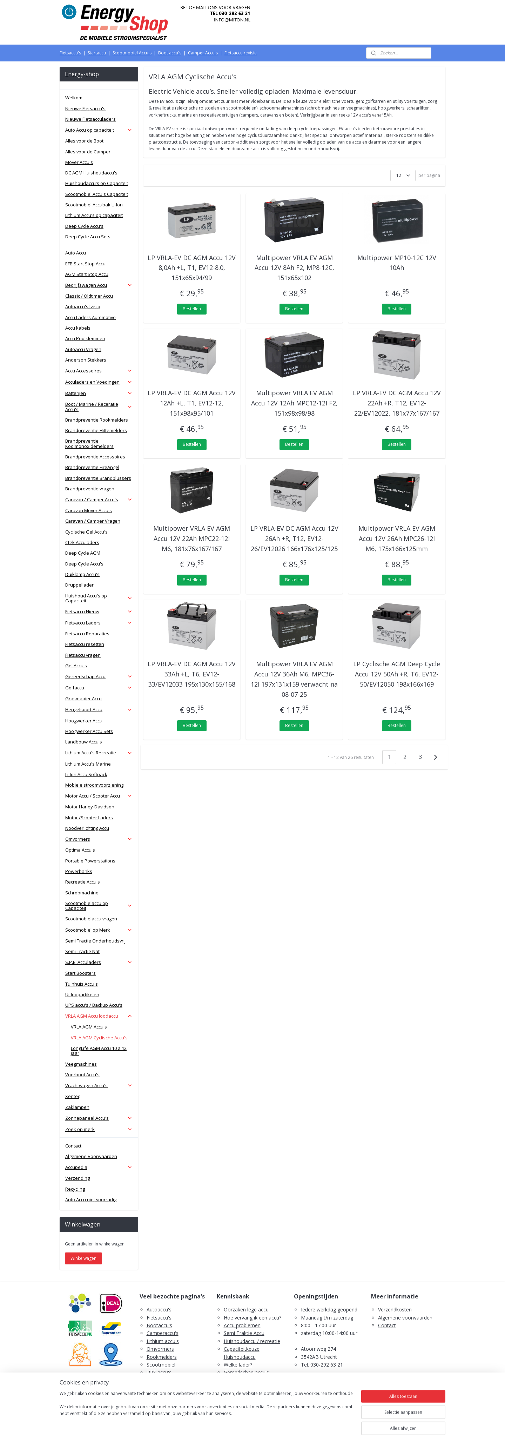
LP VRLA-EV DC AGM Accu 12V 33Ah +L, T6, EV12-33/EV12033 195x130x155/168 (192, 674)
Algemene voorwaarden (405, 1317)
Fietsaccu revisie (240, 53)
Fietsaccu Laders (99, 623)
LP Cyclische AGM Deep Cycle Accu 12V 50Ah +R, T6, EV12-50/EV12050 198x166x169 (397, 674)
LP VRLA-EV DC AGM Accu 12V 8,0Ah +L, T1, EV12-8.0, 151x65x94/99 (192, 267)
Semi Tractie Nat (82, 951)
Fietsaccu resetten (84, 644)
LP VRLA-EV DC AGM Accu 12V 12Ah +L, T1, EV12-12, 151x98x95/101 (192, 403)
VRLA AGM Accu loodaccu (99, 1016)
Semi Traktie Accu (244, 1333)
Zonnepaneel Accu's (99, 1118)
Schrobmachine (82, 893)
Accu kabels (77, 328)
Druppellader (79, 585)
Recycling (75, 1189)
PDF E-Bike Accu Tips (248, 1396)
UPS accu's (159, 1372)
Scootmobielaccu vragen (91, 918)
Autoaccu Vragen (83, 349)
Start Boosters (80, 973)
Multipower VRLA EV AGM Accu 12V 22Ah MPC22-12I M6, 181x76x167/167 (192, 538)
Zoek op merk (99, 1129)
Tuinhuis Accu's (81, 984)
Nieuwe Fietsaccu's (85, 108)
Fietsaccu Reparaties (87, 633)
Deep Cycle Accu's (84, 226)
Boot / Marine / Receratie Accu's (99, 406)
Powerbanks (78, 871)
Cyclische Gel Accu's (86, 532)
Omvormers (99, 839)
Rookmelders (162, 1357)
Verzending (77, 1178)
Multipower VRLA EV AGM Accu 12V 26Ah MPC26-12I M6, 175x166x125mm (396, 538)
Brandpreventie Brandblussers (98, 478)
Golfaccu (99, 688)
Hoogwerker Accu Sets (89, 731)
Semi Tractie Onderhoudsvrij (95, 941)
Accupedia (99, 1167)
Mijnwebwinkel (327, 1422)
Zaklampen (77, 1107)
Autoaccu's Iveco (82, 306)
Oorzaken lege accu (246, 1309)
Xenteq (73, 1096)
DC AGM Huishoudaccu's (91, 173)
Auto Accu (75, 253)
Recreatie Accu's (82, 882)
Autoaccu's (159, 1309)
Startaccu (97, 53)
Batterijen (99, 393)
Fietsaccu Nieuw (99, 611)
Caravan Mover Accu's (88, 510)
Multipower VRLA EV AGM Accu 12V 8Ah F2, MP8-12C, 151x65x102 (294, 267)
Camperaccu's (163, 1333)
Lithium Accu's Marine (88, 764)
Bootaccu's (159, 1325)
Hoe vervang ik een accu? (252, 1317)
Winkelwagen (83, 1258)
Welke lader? (238, 1364)
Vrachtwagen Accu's (99, 1085)
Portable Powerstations (90, 861)
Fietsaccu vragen (83, 655)
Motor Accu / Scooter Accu (99, 796)
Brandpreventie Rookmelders (96, 420)
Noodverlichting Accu (87, 828)
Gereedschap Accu (99, 676)
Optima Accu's (80, 850)
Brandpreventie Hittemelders (96, 430)
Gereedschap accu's (246, 1372)
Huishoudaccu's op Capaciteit (96, 183)
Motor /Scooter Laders (89, 817)
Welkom (73, 97)
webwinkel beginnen (266, 1422)
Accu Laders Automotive (90, 317)
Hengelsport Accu (99, 709)
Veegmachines (81, 1064)
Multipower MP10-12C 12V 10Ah (396, 262)
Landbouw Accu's (83, 742)
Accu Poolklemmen (85, 338)
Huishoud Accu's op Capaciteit (99, 598)
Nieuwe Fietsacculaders (90, 119)
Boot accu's (169, 53)
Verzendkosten (395, 1309)
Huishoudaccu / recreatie (252, 1341)
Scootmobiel (161, 1364)
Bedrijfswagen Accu (99, 285)
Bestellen (192, 309)
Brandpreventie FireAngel (92, 467)
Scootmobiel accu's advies (254, 1380)
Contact (73, 1146)
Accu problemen (242, 1325)
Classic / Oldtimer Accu (89, 296)
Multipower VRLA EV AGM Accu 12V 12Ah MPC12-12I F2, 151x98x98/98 (294, 403)
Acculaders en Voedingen (99, 382)
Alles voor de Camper (87, 151)
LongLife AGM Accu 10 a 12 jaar (99, 1050)
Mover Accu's (79, 162)
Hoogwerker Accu (83, 721)
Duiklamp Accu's (82, 574)
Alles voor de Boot (84, 141)
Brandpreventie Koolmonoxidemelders (89, 443)
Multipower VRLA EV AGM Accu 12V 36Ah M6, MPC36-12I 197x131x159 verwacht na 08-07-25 (294, 679)
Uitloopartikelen (82, 994)
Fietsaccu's (70, 53)
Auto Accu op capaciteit (99, 130)
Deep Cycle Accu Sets (87, 236)
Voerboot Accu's (82, 1074)
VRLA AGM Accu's (89, 1027)
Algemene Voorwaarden (91, 1156)
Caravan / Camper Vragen (92, 521)
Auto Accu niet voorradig (90, 1199)
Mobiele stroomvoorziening (94, 785)
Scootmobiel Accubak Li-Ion (94, 204)
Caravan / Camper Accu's (99, 499)
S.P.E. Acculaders (99, 962)
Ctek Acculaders (82, 542)
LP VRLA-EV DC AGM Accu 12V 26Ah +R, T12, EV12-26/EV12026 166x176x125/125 (294, 538)
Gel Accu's (76, 665)
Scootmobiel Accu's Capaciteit (96, 194)
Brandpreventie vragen (89, 488)
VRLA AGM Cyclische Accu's (99, 1037)
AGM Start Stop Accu (86, 274)
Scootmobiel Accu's (132, 53)
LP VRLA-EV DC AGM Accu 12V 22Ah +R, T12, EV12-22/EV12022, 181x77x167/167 (397, 403)
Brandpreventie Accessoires (95, 457)
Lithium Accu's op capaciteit (94, 215)
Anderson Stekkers (85, 360)
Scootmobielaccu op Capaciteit (99, 905)
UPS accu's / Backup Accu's (93, 1005)
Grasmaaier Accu (83, 698)
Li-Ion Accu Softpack (86, 774)
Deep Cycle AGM (82, 553)
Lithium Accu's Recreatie (99, 752)
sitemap (224, 1422)
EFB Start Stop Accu (85, 263)
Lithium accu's (163, 1341)
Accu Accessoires (99, 371)
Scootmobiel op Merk (99, 930)
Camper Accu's (203, 53)
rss (239, 1422)
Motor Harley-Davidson (89, 807)
